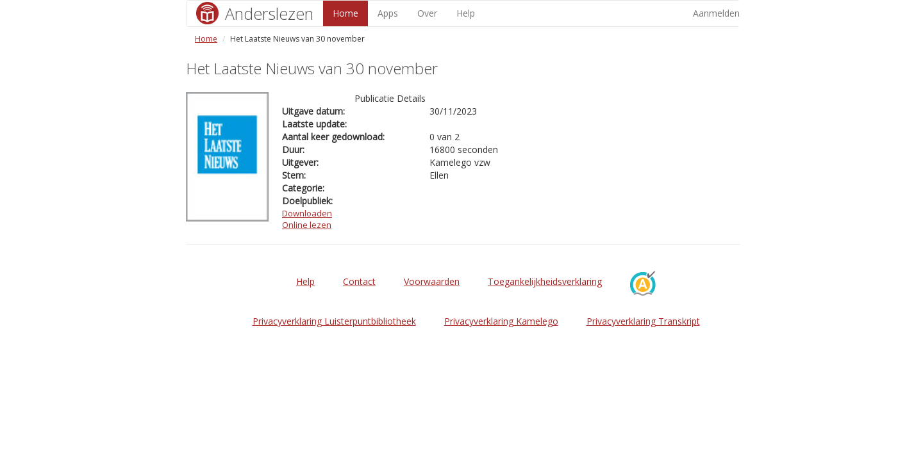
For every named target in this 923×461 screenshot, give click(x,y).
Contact (359, 281)
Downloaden (307, 213)
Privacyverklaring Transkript (643, 321)
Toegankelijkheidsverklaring (545, 281)
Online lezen (306, 224)
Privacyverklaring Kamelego (501, 321)
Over (427, 13)
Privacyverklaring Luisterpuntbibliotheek (334, 321)
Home (345, 13)
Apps (388, 13)
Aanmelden (716, 13)
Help (465, 13)
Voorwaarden (432, 281)
